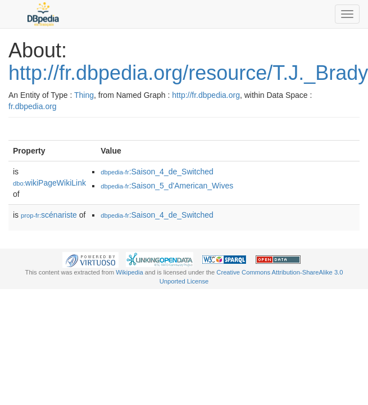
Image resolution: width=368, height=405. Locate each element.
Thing (84, 95)
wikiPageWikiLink (49, 182)
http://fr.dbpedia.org (206, 95)
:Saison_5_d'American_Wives (167, 185)
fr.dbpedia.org (32, 106)
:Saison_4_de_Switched (157, 171)
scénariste (49, 214)
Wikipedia (129, 272)
